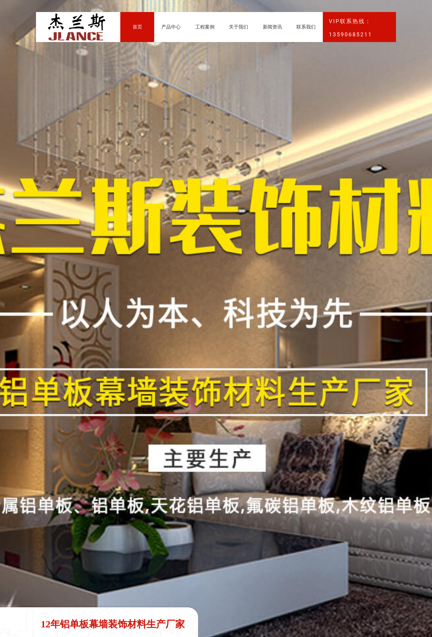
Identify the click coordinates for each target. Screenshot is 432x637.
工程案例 (204, 27)
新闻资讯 (272, 27)
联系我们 (306, 27)
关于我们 (238, 27)
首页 (137, 27)
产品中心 (171, 27)
